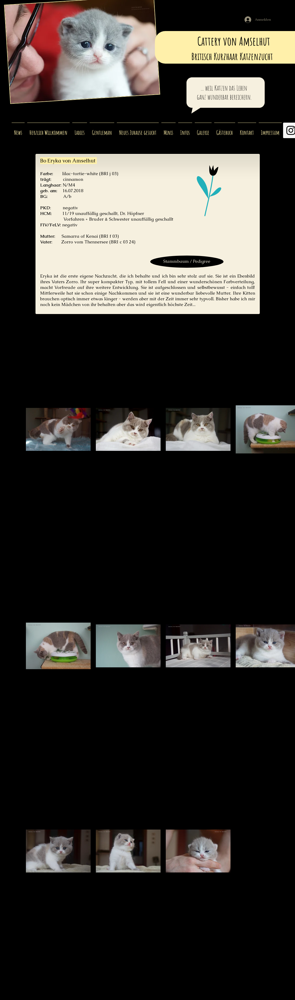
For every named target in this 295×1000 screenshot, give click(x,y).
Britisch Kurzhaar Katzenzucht (233, 56)
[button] (79, 130)
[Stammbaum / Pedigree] (187, 262)
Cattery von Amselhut (234, 41)
